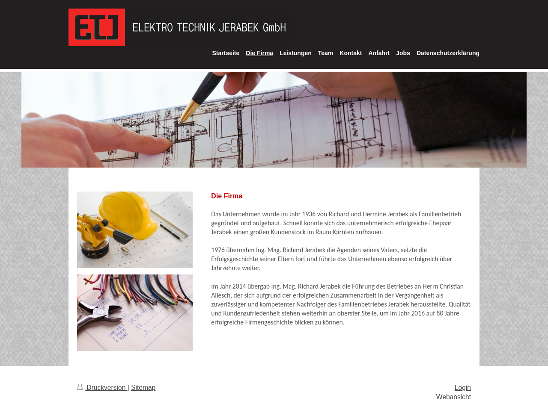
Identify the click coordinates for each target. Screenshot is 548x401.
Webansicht (453, 397)
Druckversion (102, 387)
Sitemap (143, 387)
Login (463, 387)
